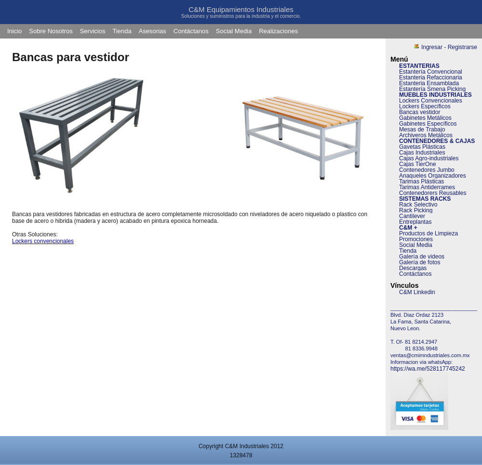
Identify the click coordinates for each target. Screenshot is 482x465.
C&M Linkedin (417, 292)
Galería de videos (421, 256)
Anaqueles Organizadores (432, 175)
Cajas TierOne (417, 164)
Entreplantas (415, 222)
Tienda (121, 31)
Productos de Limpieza (428, 233)
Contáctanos (191, 31)
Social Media (234, 31)
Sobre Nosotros (50, 31)
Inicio (14, 31)
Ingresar (431, 47)
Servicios (93, 31)
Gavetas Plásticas (422, 146)
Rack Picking (415, 210)
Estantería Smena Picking (432, 89)
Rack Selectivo (418, 204)
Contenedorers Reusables (432, 193)
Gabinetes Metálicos (425, 118)
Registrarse (462, 47)
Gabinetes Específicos (427, 123)
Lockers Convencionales (430, 100)
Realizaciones (278, 31)
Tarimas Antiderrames (427, 187)
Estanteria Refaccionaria (430, 77)
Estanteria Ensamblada (429, 83)
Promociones (416, 239)
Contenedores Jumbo (427, 170)
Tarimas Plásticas (421, 181)
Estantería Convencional (430, 71)
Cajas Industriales (422, 152)
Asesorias (152, 31)
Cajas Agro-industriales (428, 158)
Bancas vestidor (419, 112)
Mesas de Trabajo (422, 129)
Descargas (413, 268)
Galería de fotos (419, 262)
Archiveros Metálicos (426, 135)
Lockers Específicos (425, 106)
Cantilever (412, 216)
